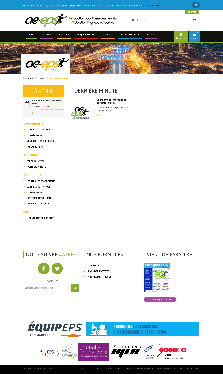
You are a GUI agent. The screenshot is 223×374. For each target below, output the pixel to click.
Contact (97, 368)
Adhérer (192, 12)
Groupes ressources (86, 34)
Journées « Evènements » (41, 141)
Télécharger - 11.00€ (160, 299)
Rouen (42, 77)
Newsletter (51, 281)
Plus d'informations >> (153, 5)
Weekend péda (35, 146)
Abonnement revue (99, 276)
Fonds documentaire (130, 34)
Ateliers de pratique (38, 129)
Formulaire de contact (40, 218)
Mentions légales (113, 368)
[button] (194, 36)
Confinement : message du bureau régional (112, 101)
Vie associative (35, 161)
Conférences (34, 135)
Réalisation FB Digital (189, 368)
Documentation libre (39, 198)
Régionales (64, 34)
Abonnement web (98, 271)
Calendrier (108, 34)
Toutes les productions (41, 181)
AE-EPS (31, 34)
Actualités (46, 34)
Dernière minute (36, 166)
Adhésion (93, 265)
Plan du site (84, 368)
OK (196, 5)
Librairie (151, 34)
